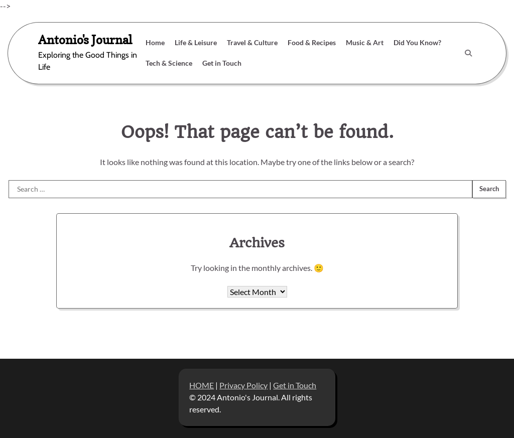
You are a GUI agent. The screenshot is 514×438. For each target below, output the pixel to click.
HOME (201, 385)
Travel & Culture (252, 42)
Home (155, 42)
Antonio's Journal (85, 40)
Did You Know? (417, 42)
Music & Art (364, 42)
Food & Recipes (312, 42)
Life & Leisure (196, 42)
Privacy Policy (243, 385)
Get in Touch (221, 63)
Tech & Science (169, 63)
